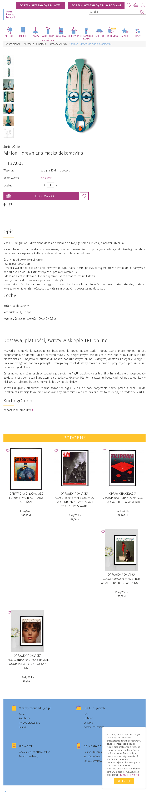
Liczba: (7, 185)
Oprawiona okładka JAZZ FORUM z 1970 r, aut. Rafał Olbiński (26, 498)
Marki (124, 36)
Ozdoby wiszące (59, 44)
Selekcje (10, 36)
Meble (22, 36)
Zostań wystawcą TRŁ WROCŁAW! (96, 5)
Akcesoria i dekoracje (48, 38)
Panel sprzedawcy (28, 756)
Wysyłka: (8, 170)
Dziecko (99, 36)
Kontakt (22, 727)
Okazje (138, 36)
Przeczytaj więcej (128, 774)
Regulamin (24, 718)
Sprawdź (46, 178)
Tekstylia (73, 36)
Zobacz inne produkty (18, 410)
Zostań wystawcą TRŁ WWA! (40, 5)
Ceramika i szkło (86, 37)
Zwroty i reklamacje (94, 727)
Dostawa (88, 722)
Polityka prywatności (29, 722)
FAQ (86, 714)
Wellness (112, 36)
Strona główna (13, 44)
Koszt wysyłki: (11, 178)
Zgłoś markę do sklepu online (34, 752)
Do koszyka (44, 196)
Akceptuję (124, 781)
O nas (22, 714)
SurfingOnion (12, 147)
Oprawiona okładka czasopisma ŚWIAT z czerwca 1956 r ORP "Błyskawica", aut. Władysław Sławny (74, 500)
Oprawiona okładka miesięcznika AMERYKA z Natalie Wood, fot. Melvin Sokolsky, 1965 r (27, 662)
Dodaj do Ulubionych (84, 196)
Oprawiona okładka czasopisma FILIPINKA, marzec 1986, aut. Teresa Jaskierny (123, 498)
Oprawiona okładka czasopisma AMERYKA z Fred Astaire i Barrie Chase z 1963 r (121, 579)
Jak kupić (88, 718)
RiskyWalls (26, 511)
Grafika (61, 36)
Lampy (35, 36)
